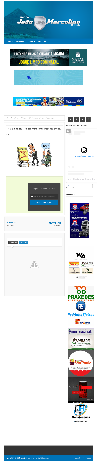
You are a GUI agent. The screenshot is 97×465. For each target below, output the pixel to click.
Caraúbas (69, 189)
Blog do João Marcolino (26, 458)
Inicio (10, 41)
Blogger (89, 458)
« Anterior (10, 225)
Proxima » (57, 226)
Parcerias (42, 41)
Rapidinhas (20, 41)
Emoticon (23, 242)
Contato (31, 41)
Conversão (13, 242)
